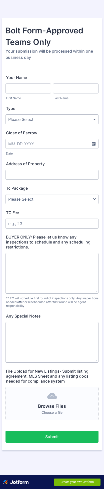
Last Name (61, 98)
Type (10, 108)
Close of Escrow (21, 132)
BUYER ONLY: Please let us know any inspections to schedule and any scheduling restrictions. (48, 242)
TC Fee (12, 212)
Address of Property (25, 163)
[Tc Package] (52, 199)
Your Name (16, 77)
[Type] (52, 119)
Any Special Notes (23, 316)
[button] (93, 144)
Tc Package (17, 188)
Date (9, 153)
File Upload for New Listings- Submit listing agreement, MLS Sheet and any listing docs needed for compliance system (47, 376)
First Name (13, 98)
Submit (52, 436)
